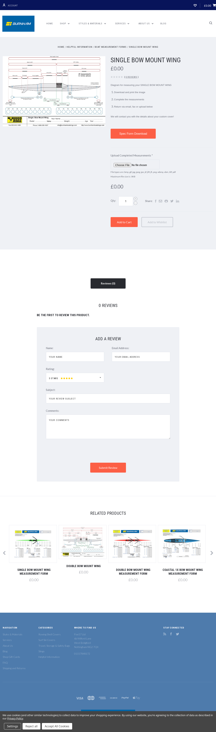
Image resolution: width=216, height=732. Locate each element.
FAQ (5, 662)
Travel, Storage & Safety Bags (54, 645)
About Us (145, 23)
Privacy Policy (15, 718)
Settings (12, 726)
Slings (41, 651)
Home (49, 23)
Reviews (108, 283)
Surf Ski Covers (46, 639)
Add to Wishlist (166, 222)
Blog (163, 23)
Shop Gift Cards (11, 656)
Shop (65, 23)
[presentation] (73, 451)
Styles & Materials (92, 23)
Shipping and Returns (14, 668)
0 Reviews (131, 77)
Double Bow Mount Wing (83, 566)
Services (122, 23)
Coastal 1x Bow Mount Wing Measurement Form (183, 571)
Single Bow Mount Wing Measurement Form (34, 571)
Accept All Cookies (57, 726)
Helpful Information (49, 656)
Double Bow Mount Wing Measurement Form (133, 571)
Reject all (31, 726)
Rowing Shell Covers (49, 634)
